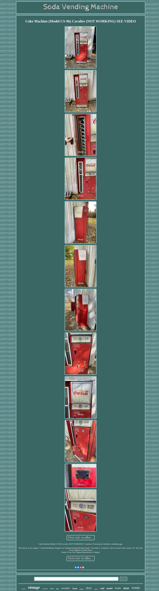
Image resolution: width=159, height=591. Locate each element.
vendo (135, 588)
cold (102, 588)
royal (23, 589)
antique (81, 589)
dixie (89, 588)
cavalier (65, 588)
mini (52, 589)
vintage (34, 587)
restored (45, 589)
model (110, 588)
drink (126, 588)
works (96, 589)
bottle (118, 588)
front (75, 588)
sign (57, 589)
